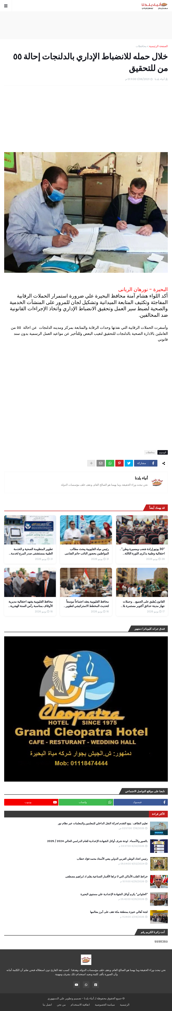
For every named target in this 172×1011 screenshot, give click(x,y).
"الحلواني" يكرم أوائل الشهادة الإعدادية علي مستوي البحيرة (114, 894)
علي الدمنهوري (56, 998)
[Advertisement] (86, 25)
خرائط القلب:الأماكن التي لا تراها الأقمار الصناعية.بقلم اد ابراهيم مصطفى (106, 876)
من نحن (61, 1005)
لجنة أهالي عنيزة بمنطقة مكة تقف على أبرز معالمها (119, 912)
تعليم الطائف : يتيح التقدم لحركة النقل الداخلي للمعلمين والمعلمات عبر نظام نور (103, 823)
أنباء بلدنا (141, 478)
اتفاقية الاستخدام (80, 1005)
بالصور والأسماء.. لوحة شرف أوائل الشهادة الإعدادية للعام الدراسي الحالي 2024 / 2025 (97, 841)
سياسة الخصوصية (105, 1005)
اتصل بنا (47, 1005)
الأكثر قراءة (158, 814)
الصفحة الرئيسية (158, 46)
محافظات (141, 46)
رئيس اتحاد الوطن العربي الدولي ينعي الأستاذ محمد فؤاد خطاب (112, 859)
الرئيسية (124, 1005)
